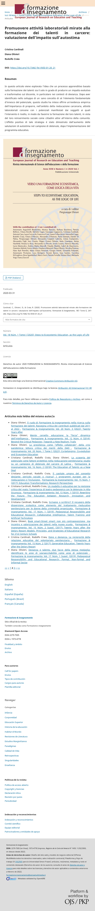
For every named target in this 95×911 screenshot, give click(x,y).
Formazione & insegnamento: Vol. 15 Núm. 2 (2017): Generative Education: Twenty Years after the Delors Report (50, 543)
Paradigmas (10, 746)
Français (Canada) (14, 603)
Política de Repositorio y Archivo (64, 399)
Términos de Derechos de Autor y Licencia (31, 403)
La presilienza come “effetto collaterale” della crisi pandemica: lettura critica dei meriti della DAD (50, 446)
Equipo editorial (12, 827)
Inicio (7, 12)
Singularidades (12, 760)
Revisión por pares (13, 797)
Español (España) (14, 594)
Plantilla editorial (12, 686)
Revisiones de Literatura (16, 736)
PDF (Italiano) (14, 277)
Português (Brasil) (14, 598)
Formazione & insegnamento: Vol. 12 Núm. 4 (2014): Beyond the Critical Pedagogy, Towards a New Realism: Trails (50, 440)
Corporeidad (11, 717)
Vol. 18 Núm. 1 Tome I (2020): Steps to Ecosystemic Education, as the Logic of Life (43, 15)
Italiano (9, 589)
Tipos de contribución (15, 678)
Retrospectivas (12, 755)
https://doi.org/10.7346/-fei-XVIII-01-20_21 (32, 67)
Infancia (8, 712)
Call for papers (11, 671)
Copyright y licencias (14, 789)
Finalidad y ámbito (13, 644)
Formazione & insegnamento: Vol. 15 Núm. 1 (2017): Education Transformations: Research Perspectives (50, 481)
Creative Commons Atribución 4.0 (61, 380)
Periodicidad (10, 800)
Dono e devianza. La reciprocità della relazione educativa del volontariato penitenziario (50, 539)
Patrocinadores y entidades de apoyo (22, 831)
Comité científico (12, 823)
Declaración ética (13, 793)
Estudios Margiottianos (16, 741)
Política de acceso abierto (16, 785)
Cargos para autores (14, 682)
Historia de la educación (16, 727)
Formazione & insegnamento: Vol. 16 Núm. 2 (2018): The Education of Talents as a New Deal (50, 467)
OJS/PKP (18, 862)
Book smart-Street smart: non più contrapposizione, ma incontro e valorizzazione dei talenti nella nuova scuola (50, 523)
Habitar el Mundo (13, 731)
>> (18, 567)
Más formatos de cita (15, 319)
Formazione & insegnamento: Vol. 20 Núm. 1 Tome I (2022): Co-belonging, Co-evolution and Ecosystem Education (50, 451)
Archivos (83, 12)
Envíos (8, 648)
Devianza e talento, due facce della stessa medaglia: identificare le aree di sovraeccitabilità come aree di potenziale (50, 551)
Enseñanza (10, 765)
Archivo (8, 652)
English (9, 584)
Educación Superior (14, 722)
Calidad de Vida (12, 750)
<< (6, 567)
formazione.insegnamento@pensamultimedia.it (26, 875)
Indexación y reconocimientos (19, 819)
